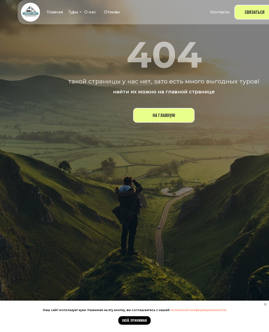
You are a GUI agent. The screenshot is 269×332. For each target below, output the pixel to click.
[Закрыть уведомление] (265, 304)
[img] (30, 12)
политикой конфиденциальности (198, 310)
